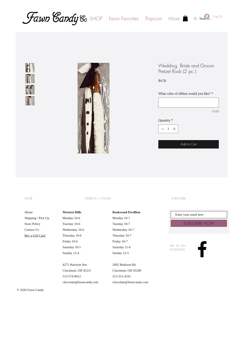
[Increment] (175, 129)
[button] (185, 18)
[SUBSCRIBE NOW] (199, 223)
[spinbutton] (168, 129)
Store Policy (33, 224)
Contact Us (32, 229)
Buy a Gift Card (35, 235)
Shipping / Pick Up (37, 218)
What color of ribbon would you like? (185, 93)
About (29, 212)
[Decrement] (162, 129)
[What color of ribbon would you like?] (189, 103)
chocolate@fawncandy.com (80, 282)
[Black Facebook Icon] (202, 249)
